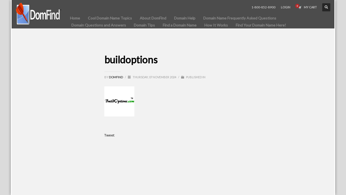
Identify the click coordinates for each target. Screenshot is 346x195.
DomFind (116, 77)
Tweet (109, 135)
